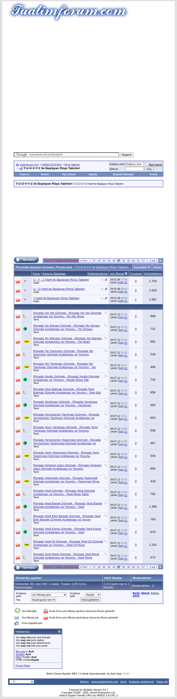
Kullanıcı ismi (117, 164)
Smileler (20, 654)
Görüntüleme (153, 273)
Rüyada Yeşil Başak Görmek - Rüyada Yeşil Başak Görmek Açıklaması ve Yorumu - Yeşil (67, 505)
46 (113, 260)
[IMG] (19, 657)
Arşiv (123, 681)
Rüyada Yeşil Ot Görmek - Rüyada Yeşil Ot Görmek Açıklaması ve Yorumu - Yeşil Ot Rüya (68, 543)
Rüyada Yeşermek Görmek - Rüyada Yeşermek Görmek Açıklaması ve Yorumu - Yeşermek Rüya (66, 479)
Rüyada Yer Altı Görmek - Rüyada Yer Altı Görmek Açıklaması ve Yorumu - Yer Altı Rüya (67, 314)
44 (104, 260)
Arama (153, 174)
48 (123, 260)
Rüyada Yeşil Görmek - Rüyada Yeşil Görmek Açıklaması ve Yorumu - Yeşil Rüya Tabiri (64, 492)
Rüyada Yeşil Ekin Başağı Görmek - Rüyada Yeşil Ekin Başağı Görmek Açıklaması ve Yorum (66, 517)
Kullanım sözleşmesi (141, 681)
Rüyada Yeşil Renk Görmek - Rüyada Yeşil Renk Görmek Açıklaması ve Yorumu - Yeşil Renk (66, 555)
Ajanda (92, 174)
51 (138, 260)
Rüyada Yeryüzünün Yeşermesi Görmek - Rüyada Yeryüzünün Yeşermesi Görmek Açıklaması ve (67, 441)
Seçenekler (140, 267)
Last (153, 260)
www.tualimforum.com (104, 681)
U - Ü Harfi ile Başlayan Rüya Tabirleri (59, 289)
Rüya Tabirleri (72, 164)
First (83, 260)
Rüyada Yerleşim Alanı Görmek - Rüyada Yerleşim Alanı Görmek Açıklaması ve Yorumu (67, 467)
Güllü (36, 282)
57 (143, 260)
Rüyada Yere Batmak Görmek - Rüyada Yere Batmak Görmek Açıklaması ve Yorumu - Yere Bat (67, 390)
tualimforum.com (29, 164)
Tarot (36, 319)
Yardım (45, 174)
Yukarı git (162, 681)
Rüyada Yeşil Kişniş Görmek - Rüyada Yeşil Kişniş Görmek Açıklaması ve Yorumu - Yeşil (67, 530)
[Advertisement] (95, 55)
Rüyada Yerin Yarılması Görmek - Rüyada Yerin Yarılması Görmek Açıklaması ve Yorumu (65, 428)
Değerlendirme (98, 273)
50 (133, 260)
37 (94, 260)
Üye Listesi (68, 174)
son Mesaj (117, 273)
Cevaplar (136, 273)
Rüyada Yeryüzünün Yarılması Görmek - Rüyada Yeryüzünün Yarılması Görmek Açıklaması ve (66, 416)
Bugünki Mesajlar (123, 174)
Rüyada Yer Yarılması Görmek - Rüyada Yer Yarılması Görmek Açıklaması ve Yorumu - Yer (64, 365)
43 (99, 260)
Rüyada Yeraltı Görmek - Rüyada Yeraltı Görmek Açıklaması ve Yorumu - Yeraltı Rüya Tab (66, 378)
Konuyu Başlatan (54, 273)
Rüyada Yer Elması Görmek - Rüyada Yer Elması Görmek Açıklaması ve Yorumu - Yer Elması (66, 327)
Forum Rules (23, 665)
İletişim (84, 681)
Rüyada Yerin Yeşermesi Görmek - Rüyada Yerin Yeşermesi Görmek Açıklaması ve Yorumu (66, 454)
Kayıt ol (24, 174)
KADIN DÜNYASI (51, 164)
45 (109, 260)
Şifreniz (114, 169)
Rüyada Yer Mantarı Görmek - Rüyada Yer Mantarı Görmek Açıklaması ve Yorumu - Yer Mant (67, 340)
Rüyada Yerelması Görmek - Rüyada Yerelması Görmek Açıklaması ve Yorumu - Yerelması (65, 403)
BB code (20, 651)
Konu (36, 273)
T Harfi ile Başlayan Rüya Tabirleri (56, 298)
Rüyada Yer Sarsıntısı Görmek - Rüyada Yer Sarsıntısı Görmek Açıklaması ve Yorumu (63, 352)
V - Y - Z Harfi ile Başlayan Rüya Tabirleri (61, 279)
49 (128, 260)
